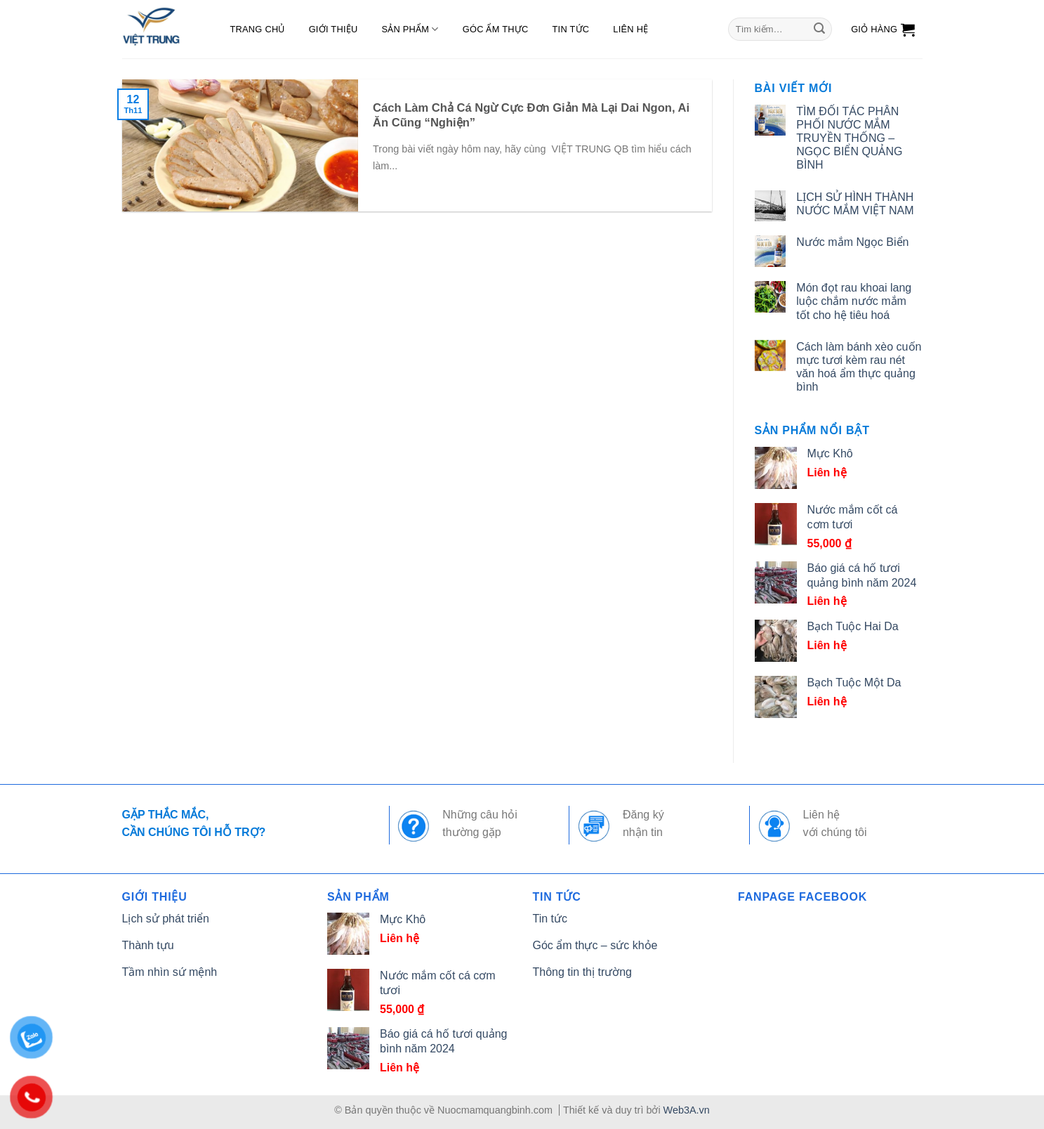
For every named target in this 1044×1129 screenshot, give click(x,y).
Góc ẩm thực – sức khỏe (595, 945)
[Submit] (819, 29)
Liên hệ (630, 29)
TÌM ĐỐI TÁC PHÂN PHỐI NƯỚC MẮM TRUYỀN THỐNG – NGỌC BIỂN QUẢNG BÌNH (849, 138)
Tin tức (571, 29)
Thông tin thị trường (583, 972)
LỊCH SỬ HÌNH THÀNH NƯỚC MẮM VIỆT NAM (854, 203)
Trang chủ (257, 29)
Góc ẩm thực (496, 29)
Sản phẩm (409, 29)
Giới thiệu (333, 29)
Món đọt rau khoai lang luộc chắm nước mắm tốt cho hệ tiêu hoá (853, 301)
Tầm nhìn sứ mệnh (170, 972)
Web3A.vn (686, 1110)
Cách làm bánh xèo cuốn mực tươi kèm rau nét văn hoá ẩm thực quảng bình (858, 367)
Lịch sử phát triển (166, 919)
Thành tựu (148, 945)
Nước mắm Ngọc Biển (852, 242)
